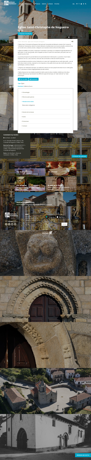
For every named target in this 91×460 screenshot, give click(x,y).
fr (74, 4)
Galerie (44, 4)
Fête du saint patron (28, 97)
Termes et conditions (30, 222)
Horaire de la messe (28, 112)
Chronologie (26, 92)
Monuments (28, 4)
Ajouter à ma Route (25, 33)
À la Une (57, 4)
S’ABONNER (64, 224)
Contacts (27, 224)
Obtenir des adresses (79, 156)
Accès (24, 116)
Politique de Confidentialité (32, 220)
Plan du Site (28, 216)
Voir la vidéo (23, 79)
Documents (34, 79)
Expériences (36, 4)
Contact (24, 126)
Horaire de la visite (28, 101)
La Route (50, 4)
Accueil (21, 4)
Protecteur (25, 121)
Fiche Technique (29, 218)
